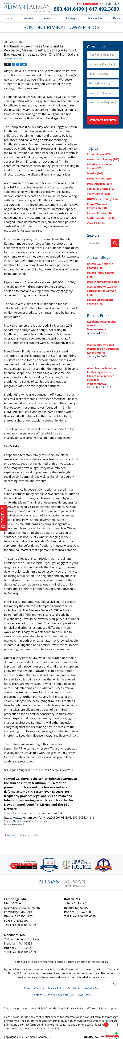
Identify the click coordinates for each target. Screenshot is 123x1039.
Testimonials (95, 18)
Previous (10, 835)
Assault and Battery (103, 159)
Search (115, 243)
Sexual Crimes (99, 178)
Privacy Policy (56, 988)
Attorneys (71, 18)
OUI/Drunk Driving (102, 199)
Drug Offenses (99, 183)
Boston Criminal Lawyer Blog (27, 7)
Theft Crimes (19, 821)
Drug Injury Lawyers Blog (103, 282)
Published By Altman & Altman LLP (86, 7)
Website (28, 18)
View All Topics (96, 223)
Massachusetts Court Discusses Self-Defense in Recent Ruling (103, 348)
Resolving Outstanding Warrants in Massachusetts (101, 325)
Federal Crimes (99, 213)
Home (9, 18)
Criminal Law (99, 154)
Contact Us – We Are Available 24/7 (53, 995)
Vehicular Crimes (101, 189)
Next (34, 835)
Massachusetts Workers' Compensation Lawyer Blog (102, 290)
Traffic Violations (101, 218)
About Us (49, 18)
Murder (95, 173)
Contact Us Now (103, 120)
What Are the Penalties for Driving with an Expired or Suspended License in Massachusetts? (101, 376)
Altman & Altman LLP (39, 1037)
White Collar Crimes (38, 821)
